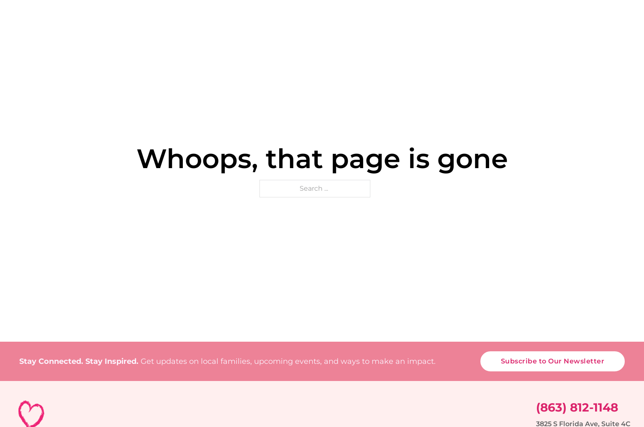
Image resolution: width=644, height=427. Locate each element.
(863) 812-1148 (577, 407)
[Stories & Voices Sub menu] (466, 44)
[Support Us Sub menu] (535, 44)
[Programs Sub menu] (327, 44)
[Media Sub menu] (582, 44)
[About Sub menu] (263, 44)
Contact (614, 44)
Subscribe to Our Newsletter (553, 361)
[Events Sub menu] (379, 44)
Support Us (505, 44)
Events (358, 44)
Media (563, 44)
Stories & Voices (427, 44)
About (243, 44)
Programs (299, 44)
